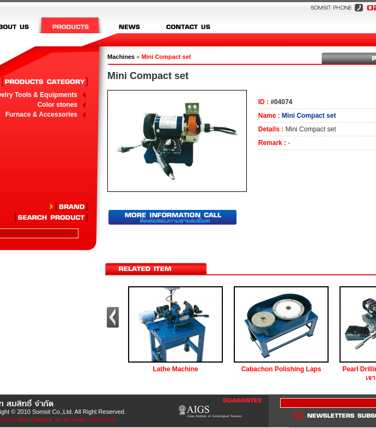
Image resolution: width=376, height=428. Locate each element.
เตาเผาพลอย (70, 420)
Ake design (103, 420)
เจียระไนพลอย (35, 420)
